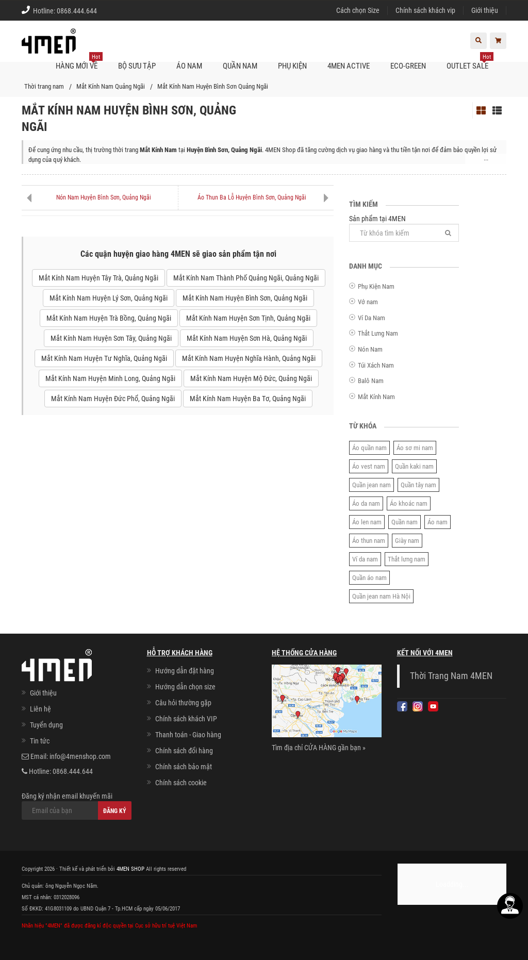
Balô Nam (371, 381)
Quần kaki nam (414, 466)
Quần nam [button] (240, 66)
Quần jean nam (371, 485)
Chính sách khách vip (425, 10)
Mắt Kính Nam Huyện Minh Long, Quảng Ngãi (110, 378)
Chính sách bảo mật (183, 767)
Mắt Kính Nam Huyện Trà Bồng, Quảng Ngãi (108, 318)
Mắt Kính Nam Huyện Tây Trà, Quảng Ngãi (98, 278)
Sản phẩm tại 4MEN (404, 228)
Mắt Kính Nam (376, 397)
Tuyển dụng (46, 725)
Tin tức (40, 741)
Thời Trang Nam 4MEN (451, 676)
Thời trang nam (44, 86)
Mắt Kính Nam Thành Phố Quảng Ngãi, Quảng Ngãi (246, 278)
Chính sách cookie (181, 783)
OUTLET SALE (470, 62)
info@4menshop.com (80, 756)
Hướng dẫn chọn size (185, 687)
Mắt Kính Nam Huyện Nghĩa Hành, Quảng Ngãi (249, 358)
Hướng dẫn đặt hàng (184, 671)
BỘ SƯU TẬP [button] (137, 66)
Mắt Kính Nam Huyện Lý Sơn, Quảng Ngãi (109, 298)
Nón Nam (370, 349)
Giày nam (407, 540)
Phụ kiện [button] (292, 66)
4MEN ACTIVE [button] (348, 66)
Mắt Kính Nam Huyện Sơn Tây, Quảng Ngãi (111, 338)
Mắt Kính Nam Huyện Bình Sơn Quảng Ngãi (212, 86)
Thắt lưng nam (406, 559)
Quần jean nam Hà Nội (381, 596)
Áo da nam (366, 503)
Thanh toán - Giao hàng (188, 735)
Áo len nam (367, 522)
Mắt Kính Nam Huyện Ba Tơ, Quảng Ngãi (248, 398)
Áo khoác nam (408, 503)
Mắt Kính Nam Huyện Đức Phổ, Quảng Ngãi (113, 398)
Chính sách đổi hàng (184, 751)
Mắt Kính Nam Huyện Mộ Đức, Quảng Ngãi (251, 378)
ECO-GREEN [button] (408, 66)
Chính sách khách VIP (186, 719)
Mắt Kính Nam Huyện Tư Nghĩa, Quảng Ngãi (104, 358)
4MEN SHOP (130, 869)
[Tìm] (448, 233)
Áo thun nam (368, 540)
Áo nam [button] (189, 66)
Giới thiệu (484, 10)
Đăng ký (114, 811)
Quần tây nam (418, 485)
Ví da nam (365, 559)
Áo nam (437, 522)
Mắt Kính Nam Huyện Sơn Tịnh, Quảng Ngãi (248, 318)
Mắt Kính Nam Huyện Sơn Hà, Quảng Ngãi (247, 338)
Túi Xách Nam (376, 365)
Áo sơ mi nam (415, 448)
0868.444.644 (77, 11)
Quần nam (404, 522)
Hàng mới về (79, 62)
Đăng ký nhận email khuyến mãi (76, 806)
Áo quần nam (369, 448)
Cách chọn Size (358, 10)
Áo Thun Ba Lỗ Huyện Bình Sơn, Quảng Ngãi (251, 197)
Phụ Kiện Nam (376, 286)
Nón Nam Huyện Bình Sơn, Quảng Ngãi (103, 197)
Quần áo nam (369, 578)
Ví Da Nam (371, 318)
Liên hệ (40, 709)
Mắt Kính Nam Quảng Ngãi (110, 86)
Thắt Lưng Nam (378, 333)
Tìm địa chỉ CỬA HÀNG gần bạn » (319, 747)
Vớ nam (368, 302)
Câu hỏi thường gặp (183, 703)
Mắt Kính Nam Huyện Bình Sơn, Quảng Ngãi (245, 298)
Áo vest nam (368, 466)
